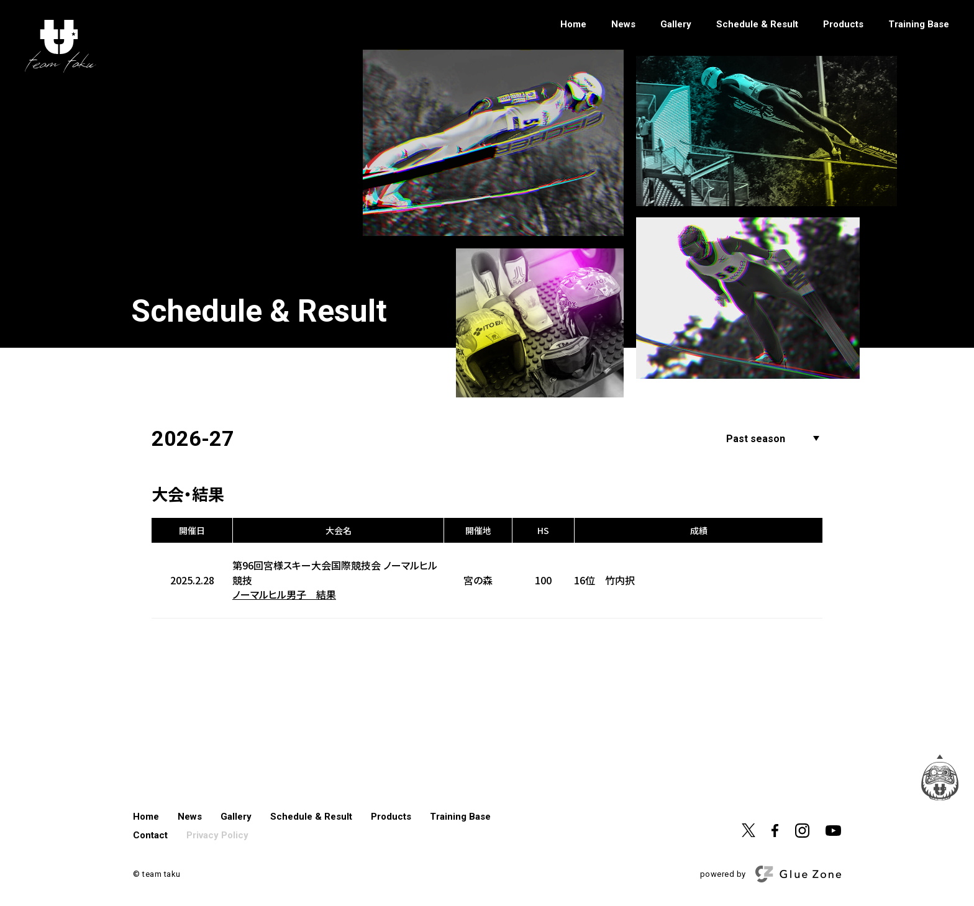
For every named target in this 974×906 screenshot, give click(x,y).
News (623, 24)
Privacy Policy (217, 835)
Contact (150, 835)
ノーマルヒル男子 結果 (284, 594)
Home (573, 24)
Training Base (918, 24)
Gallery (675, 24)
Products (843, 24)
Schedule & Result (757, 24)
